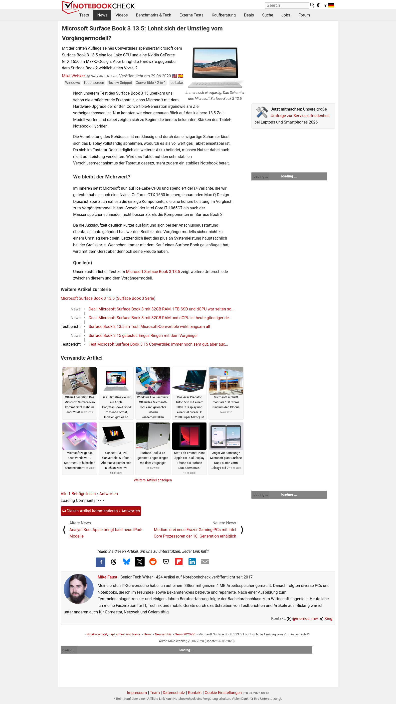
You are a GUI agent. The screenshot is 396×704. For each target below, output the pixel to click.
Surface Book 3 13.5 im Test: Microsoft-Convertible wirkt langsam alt (149, 326)
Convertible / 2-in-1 (151, 83)
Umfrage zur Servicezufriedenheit (300, 115)
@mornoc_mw (302, 618)
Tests (84, 15)
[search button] (312, 5)
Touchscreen (93, 83)
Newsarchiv (163, 634)
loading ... (260, 176)
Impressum (137, 692)
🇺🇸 (174, 76)
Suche (267, 15)
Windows (72, 83)
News (102, 15)
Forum (304, 15)
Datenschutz (174, 692)
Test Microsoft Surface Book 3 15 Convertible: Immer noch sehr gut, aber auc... (158, 344)
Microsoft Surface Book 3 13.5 (153, 271)
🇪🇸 (180, 76)
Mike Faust (107, 577)
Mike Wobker (73, 76)
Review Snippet (120, 83)
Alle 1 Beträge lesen (78, 493)
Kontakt (195, 692)
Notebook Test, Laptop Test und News (113, 634)
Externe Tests (191, 15)
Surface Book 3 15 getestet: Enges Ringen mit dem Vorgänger (143, 335)
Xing (325, 618)
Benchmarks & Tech (153, 15)
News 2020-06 (185, 634)
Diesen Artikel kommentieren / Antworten (101, 511)
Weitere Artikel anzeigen (153, 480)
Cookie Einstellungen (223, 692)
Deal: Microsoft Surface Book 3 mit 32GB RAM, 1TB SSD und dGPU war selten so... (161, 309)
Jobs (285, 15)
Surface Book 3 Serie (135, 298)
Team (155, 692)
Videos (122, 15)
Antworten (108, 493)
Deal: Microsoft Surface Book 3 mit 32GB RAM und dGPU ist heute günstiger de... (160, 317)
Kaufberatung (224, 15)
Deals (249, 15)
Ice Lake (176, 83)
